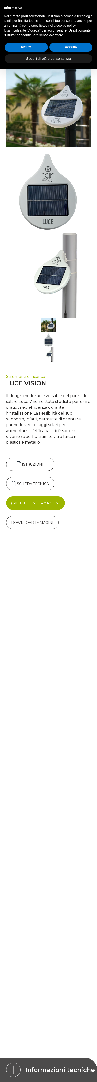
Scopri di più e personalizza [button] (48, 59)
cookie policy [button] (65, 25)
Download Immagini (32, 522)
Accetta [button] (71, 47)
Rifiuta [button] (26, 47)
